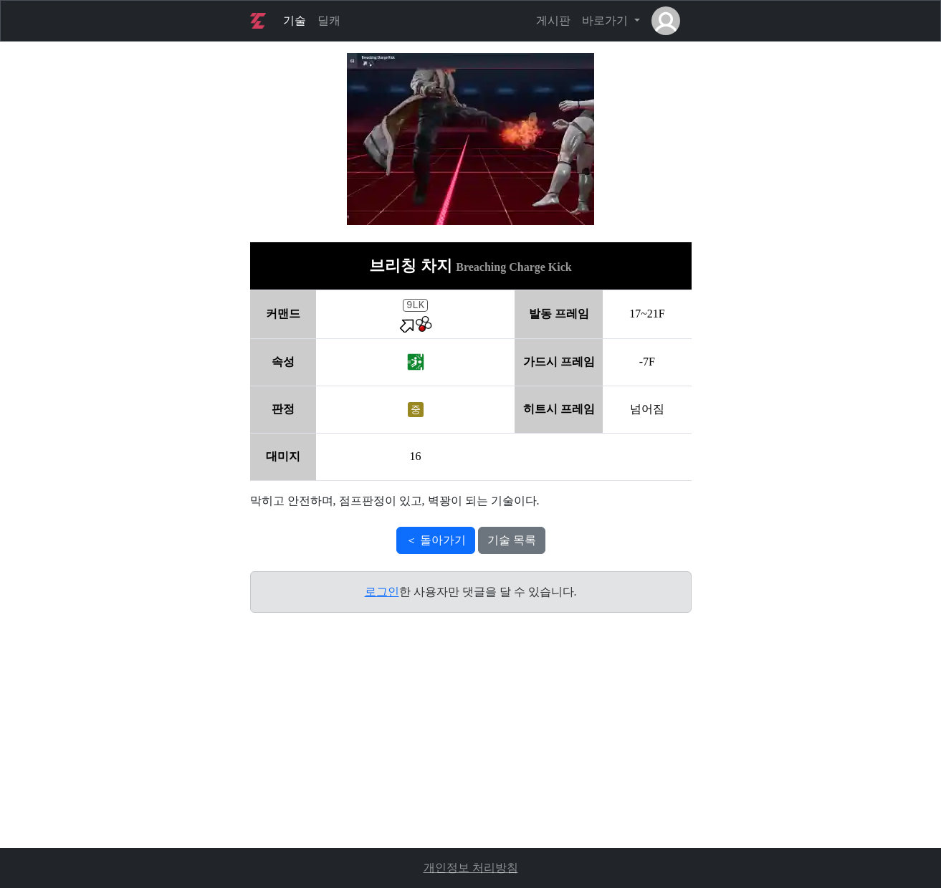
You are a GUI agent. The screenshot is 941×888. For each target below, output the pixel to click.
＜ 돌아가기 (436, 540)
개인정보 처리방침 (471, 867)
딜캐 (328, 20)
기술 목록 (511, 540)
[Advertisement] (471, 747)
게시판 (553, 20)
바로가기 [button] (606, 20)
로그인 (382, 592)
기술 (294, 20)
